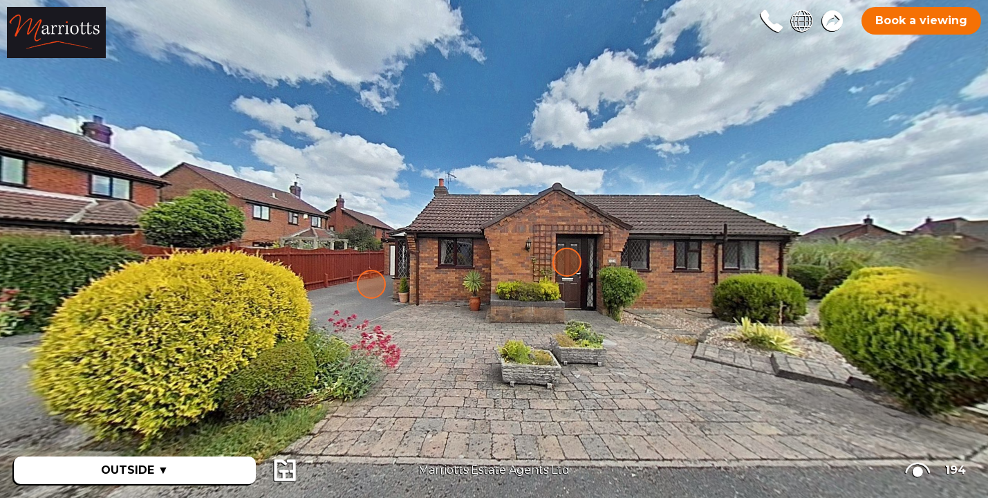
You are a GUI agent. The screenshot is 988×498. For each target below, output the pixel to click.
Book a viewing (921, 20)
